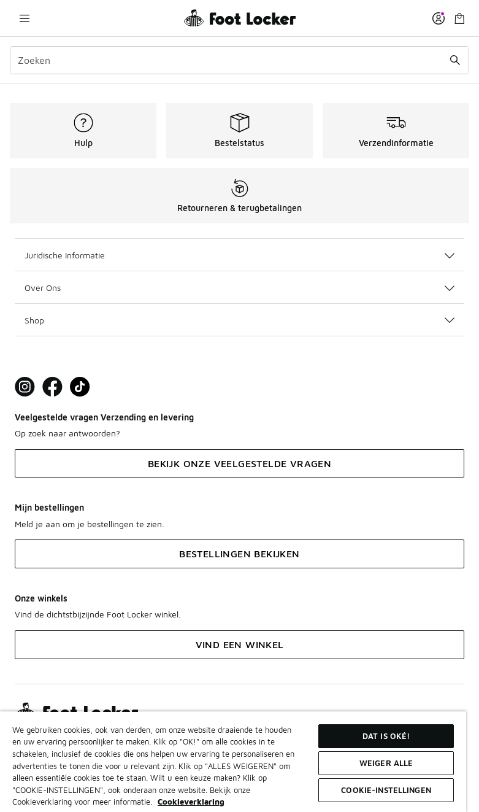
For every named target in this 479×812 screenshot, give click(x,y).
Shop (239, 320)
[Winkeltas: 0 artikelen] (459, 18)
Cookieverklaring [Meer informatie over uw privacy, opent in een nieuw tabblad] (191, 801)
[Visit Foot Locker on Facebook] (52, 387)
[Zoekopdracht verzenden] (455, 60)
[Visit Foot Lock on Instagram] (25, 387)
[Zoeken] (239, 60)
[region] (233, 761)
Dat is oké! (386, 736)
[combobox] (239, 60)
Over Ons (239, 287)
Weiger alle (386, 763)
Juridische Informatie (239, 255)
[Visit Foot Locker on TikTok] (80, 387)
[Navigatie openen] (24, 18)
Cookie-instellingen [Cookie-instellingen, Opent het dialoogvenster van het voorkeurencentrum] (386, 790)
